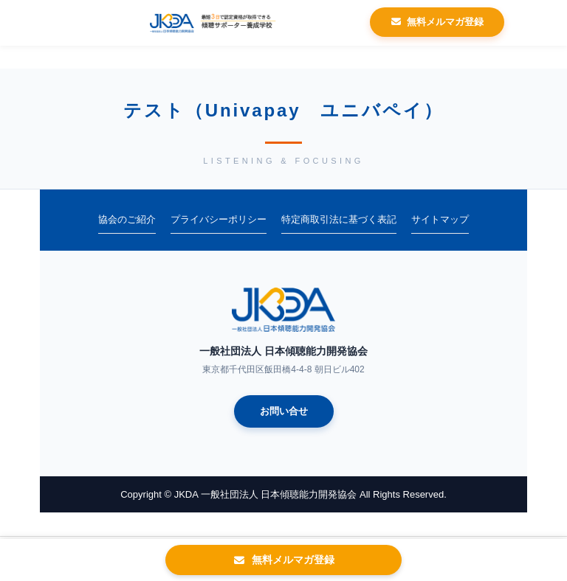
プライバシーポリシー (219, 219)
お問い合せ (284, 411)
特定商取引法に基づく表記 (338, 219)
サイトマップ (440, 219)
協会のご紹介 (127, 219)
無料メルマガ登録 (437, 21)
